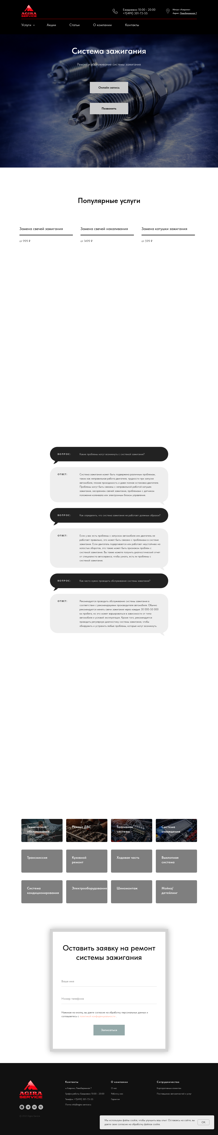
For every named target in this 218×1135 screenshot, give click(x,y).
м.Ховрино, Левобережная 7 (78, 1088)
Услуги (26, 25)
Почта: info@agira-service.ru (78, 1104)
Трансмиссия (37, 857)
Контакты (132, 25)
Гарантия (115, 1099)
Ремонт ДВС (81, 827)
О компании (102, 25)
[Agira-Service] (21, 1107)
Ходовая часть (128, 857)
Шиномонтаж (127, 888)
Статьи (74, 25)
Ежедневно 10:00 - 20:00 (139, 9)
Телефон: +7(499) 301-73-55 (79, 1099)
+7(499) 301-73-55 (135, 13)
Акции (51, 25)
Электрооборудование (89, 888)
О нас (114, 1088)
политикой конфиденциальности (98, 1016)
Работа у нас (117, 1093)
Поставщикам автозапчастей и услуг (174, 1093)
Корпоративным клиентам (169, 1088)
